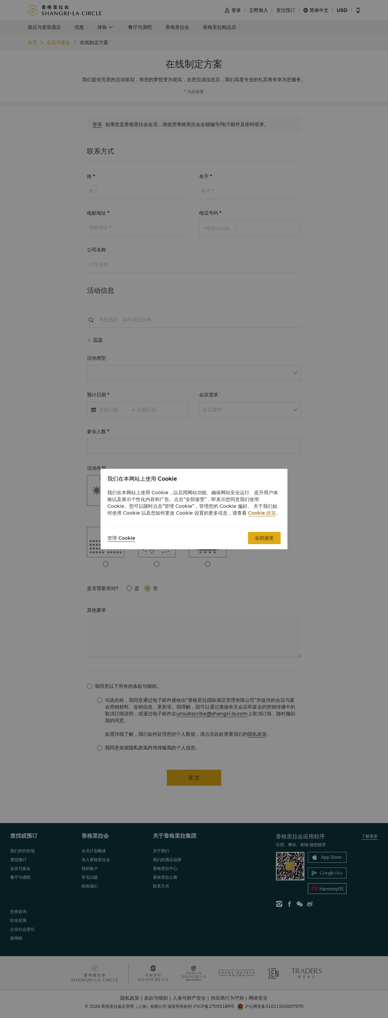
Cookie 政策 (262, 513)
